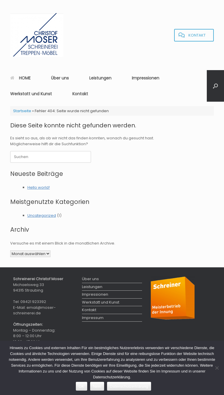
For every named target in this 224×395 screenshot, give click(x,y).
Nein (97, 386)
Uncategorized (41, 215)
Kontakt (80, 94)
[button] (215, 86)
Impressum (93, 317)
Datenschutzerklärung (129, 386)
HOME (20, 78)
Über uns (60, 78)
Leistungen (100, 78)
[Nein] (217, 368)
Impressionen (145, 78)
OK (81, 386)
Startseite (22, 111)
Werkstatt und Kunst (31, 94)
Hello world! (38, 187)
